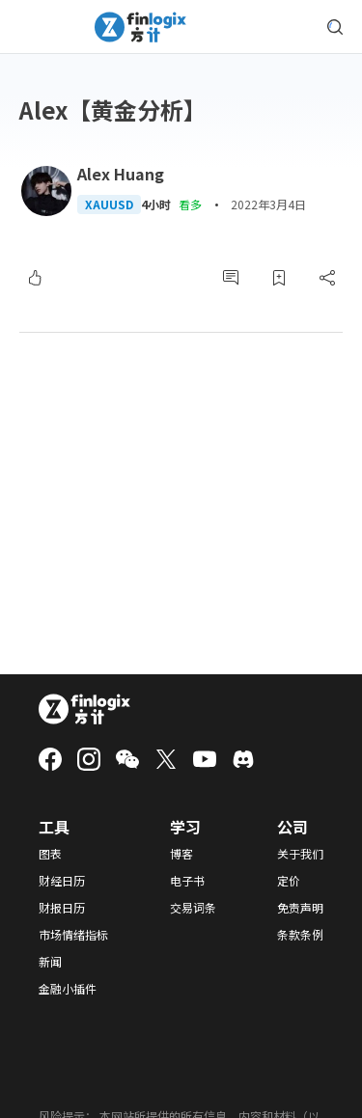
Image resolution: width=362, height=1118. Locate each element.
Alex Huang (120, 173)
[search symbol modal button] (335, 27)
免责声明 (300, 907)
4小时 (156, 204)
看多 (190, 204)
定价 (288, 880)
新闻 (50, 961)
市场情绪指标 (73, 934)
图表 (50, 853)
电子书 (187, 880)
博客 (181, 853)
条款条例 (300, 934)
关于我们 (300, 853)
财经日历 (62, 880)
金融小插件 (68, 988)
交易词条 (193, 907)
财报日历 (62, 907)
